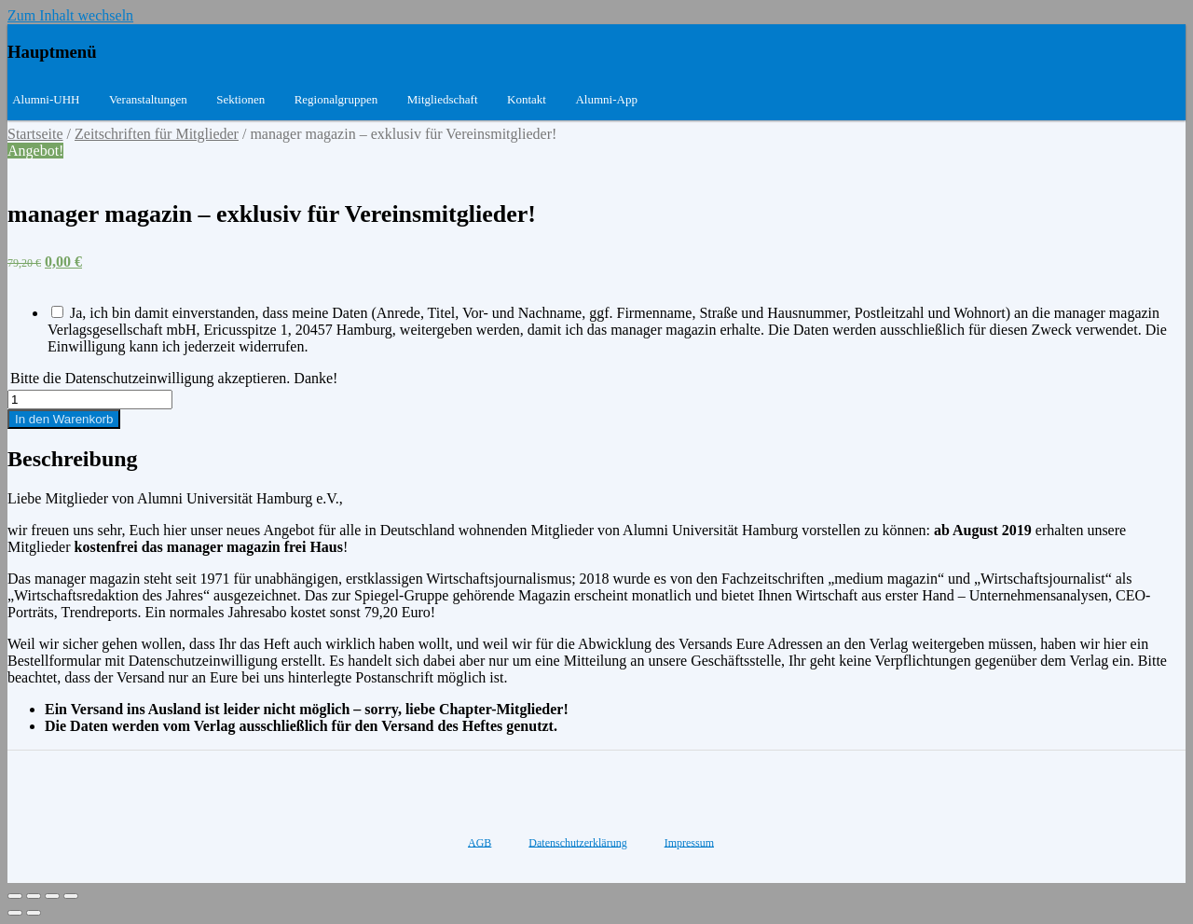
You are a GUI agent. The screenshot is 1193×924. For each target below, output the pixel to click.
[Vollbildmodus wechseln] (52, 896)
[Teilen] (33, 896)
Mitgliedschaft (442, 99)
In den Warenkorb (64, 419)
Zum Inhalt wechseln (70, 15)
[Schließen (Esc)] (14, 896)
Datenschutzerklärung (577, 841)
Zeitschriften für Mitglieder (157, 134)
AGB (479, 841)
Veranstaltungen (148, 99)
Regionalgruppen (336, 99)
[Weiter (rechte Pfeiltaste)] (33, 913)
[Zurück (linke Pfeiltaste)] (14, 913)
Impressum (689, 841)
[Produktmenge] (89, 399)
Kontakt (526, 99)
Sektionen (240, 99)
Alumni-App (606, 99)
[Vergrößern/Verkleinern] (70, 896)
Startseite (35, 134)
